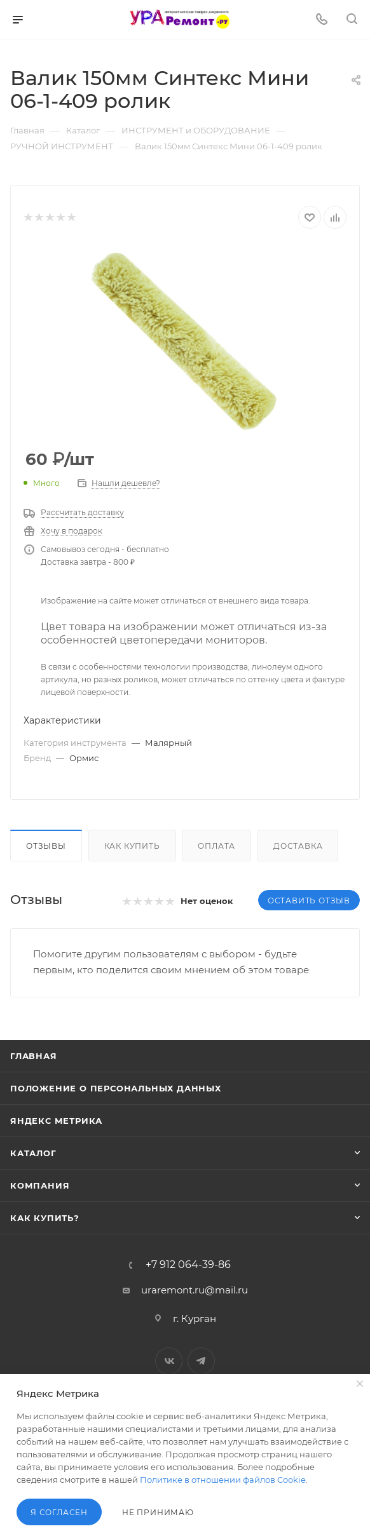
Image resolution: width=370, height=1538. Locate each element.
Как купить (132, 846)
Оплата (216, 846)
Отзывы (46, 846)
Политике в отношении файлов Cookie (223, 1479)
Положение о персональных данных (115, 1088)
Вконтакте (168, 1361)
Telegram (201, 1361)
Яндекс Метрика (56, 1121)
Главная (33, 1056)
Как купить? (44, 1218)
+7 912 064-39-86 (188, 1265)
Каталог (33, 1153)
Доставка (297, 846)
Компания (39, 1185)
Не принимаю (158, 1512)
